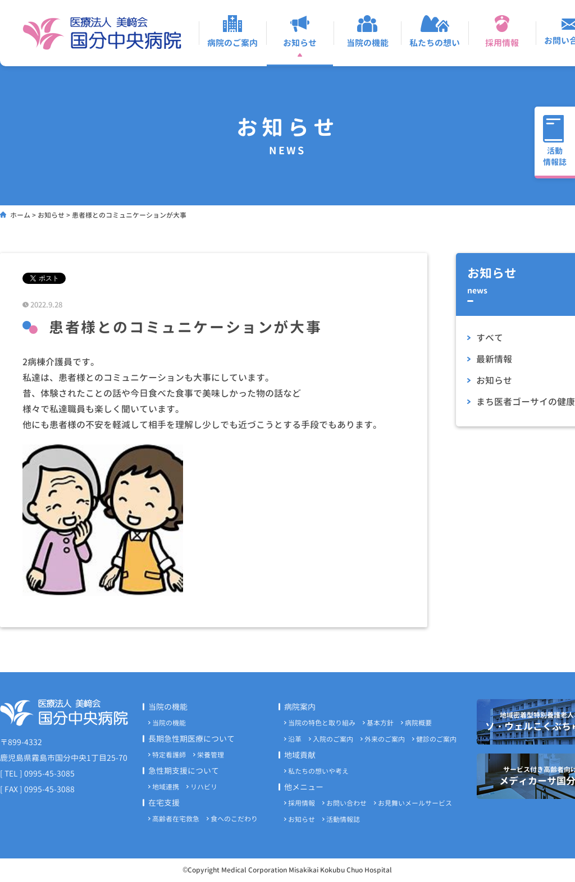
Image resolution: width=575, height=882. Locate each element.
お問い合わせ (346, 803)
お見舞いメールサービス (415, 803)
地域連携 (165, 787)
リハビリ (203, 787)
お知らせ (301, 819)
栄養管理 (210, 755)
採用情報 (301, 803)
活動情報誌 (343, 819)
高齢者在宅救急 (175, 819)
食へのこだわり (234, 819)
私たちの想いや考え (318, 771)
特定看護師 (169, 755)
